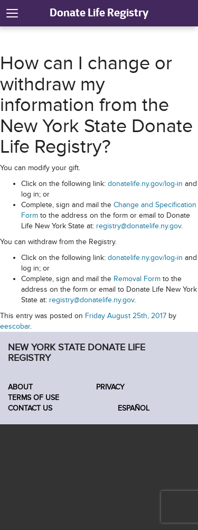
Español (132, 408)
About (20, 387)
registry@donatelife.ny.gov (138, 225)
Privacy (110, 387)
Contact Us (30, 408)
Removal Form (137, 278)
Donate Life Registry (99, 12)
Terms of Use (33, 397)
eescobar (15, 326)
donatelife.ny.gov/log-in (145, 183)
